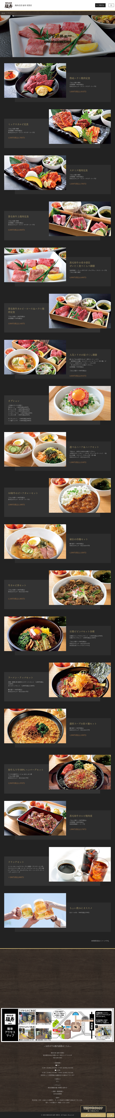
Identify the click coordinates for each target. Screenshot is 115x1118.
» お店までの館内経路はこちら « (57, 1045)
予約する (100, 5)
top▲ (110, 1115)
